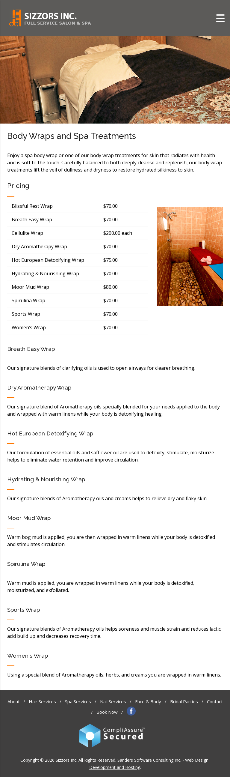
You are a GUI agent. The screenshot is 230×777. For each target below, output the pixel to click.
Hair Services (42, 701)
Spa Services (78, 701)
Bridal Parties (184, 701)
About (13, 701)
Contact (215, 701)
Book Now (107, 712)
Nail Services (113, 701)
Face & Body (148, 701)
